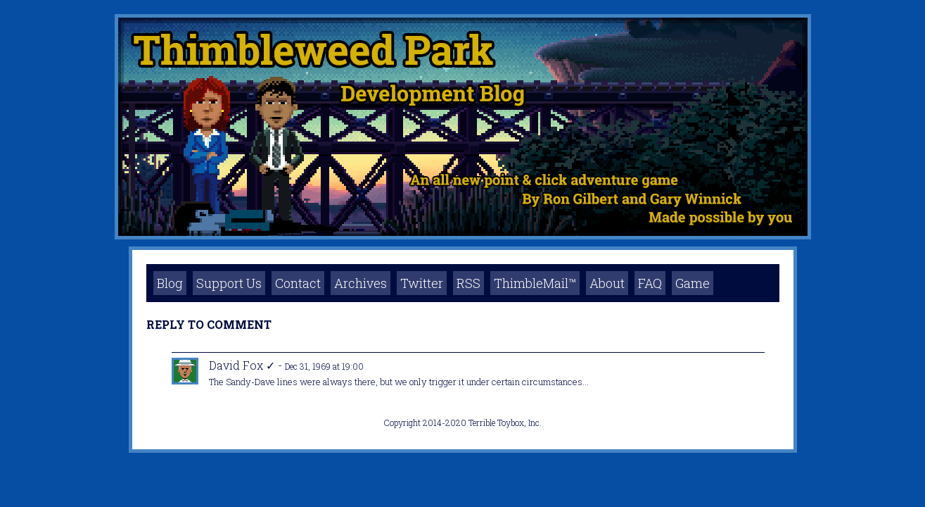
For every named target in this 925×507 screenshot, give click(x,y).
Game (692, 283)
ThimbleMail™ (535, 283)
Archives (360, 283)
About (607, 283)
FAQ (650, 283)
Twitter (421, 283)
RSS (468, 283)
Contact (298, 283)
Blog (170, 283)
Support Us (229, 283)
